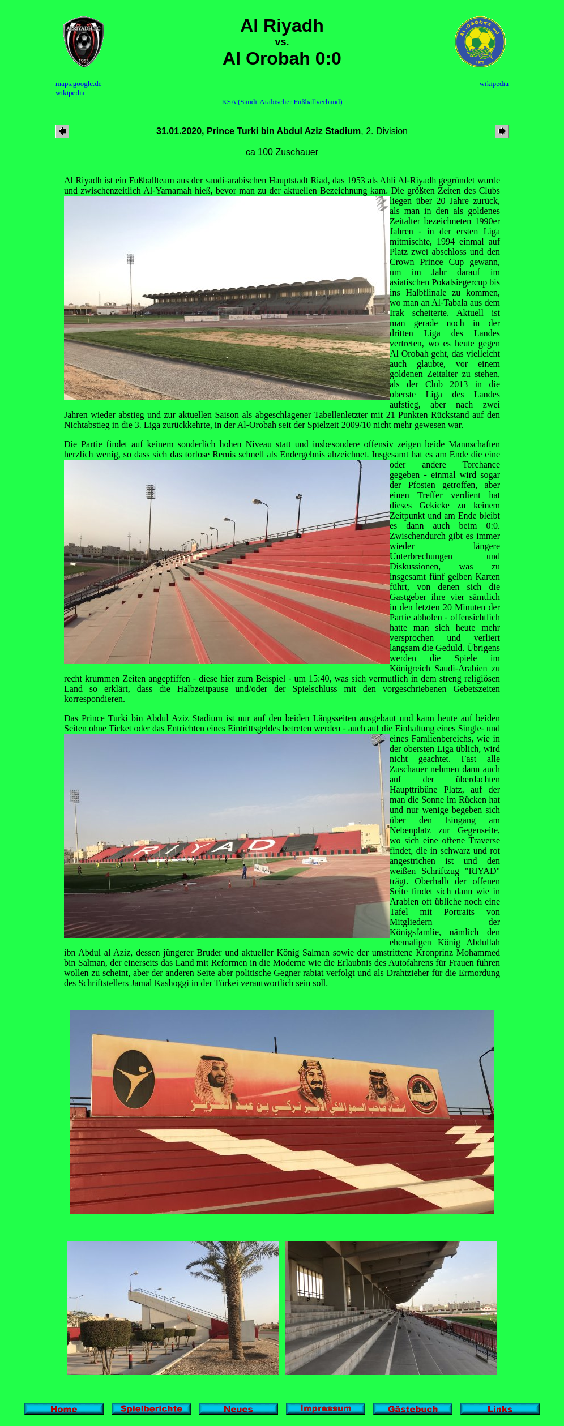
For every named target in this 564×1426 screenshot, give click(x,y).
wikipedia (69, 92)
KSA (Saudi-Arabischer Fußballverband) (281, 101)
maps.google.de (78, 83)
